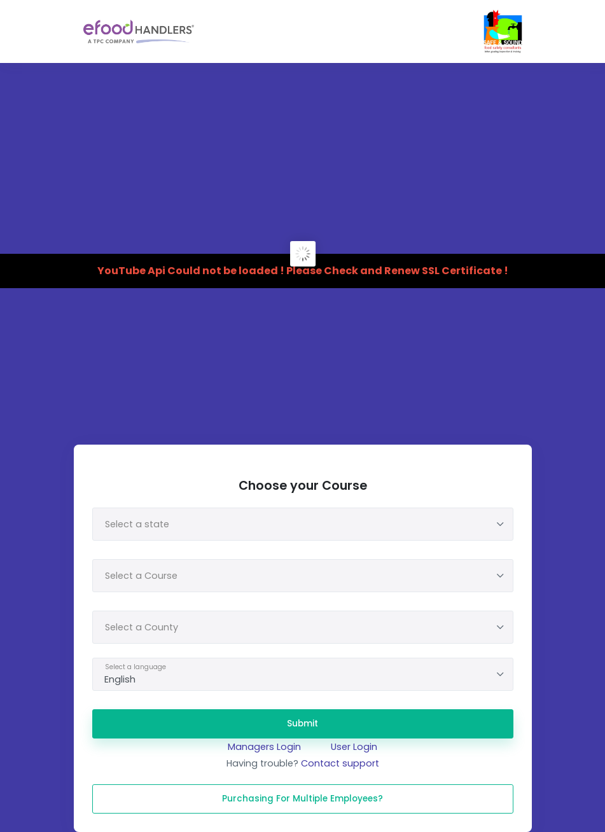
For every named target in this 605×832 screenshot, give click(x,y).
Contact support (340, 763)
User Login (354, 746)
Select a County (141, 627)
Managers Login (264, 746)
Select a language (135, 667)
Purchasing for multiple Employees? (302, 799)
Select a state (137, 524)
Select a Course (141, 575)
